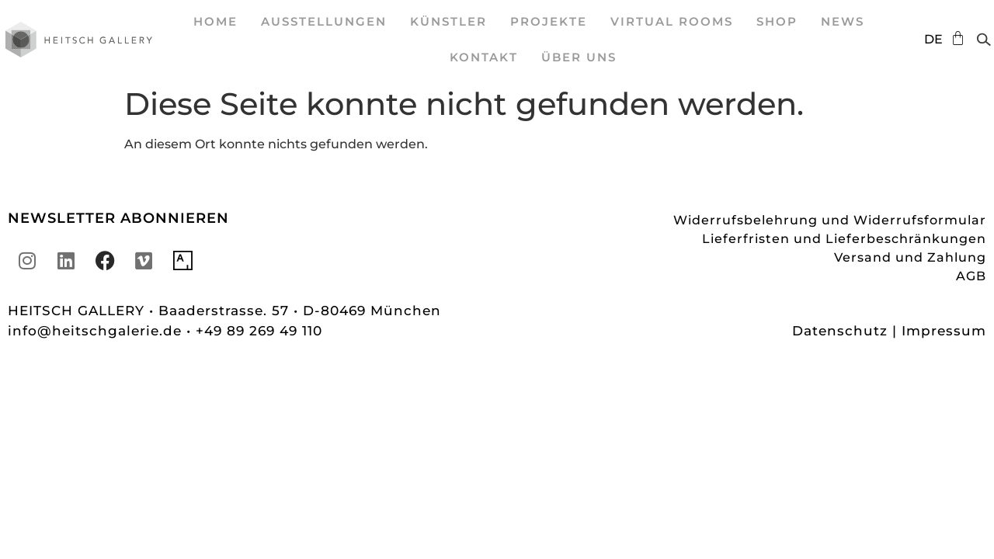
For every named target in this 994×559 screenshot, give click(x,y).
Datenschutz (840, 331)
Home (215, 21)
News (842, 21)
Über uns (579, 57)
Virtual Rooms (671, 21)
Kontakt (484, 57)
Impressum (944, 331)
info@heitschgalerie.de (97, 331)
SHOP (777, 21)
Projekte (548, 21)
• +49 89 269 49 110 (254, 331)
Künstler (448, 21)
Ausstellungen (324, 21)
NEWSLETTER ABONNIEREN (118, 218)
